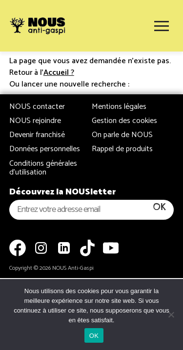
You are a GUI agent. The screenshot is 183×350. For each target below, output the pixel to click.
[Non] (171, 314)
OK (94, 335)
